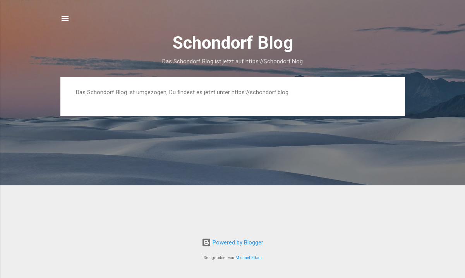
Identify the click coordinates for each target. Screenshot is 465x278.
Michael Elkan (248, 257)
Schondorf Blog (232, 42)
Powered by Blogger (232, 242)
